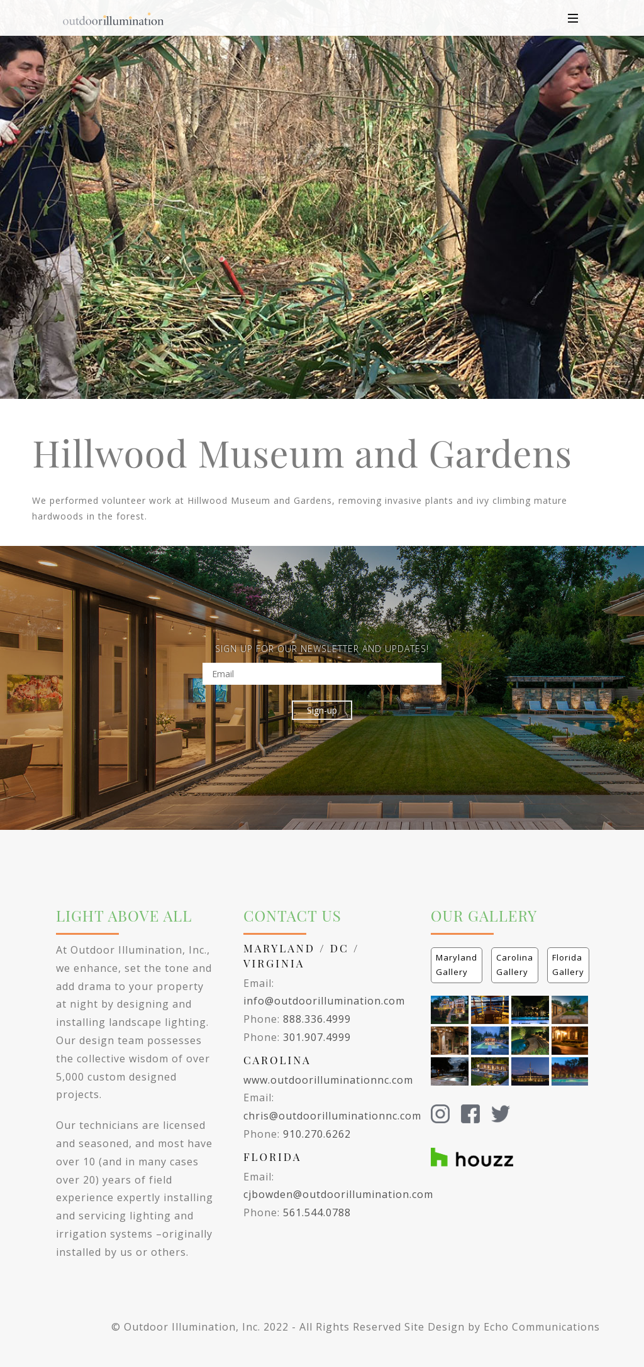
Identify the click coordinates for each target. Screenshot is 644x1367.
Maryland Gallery (456, 965)
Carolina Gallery (514, 965)
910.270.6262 (317, 1134)
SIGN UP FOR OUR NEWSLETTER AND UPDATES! (322, 649)
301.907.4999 (317, 1037)
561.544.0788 (317, 1212)
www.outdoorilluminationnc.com (328, 1080)
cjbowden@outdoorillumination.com (338, 1194)
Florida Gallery (568, 965)
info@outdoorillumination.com (324, 1001)
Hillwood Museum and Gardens (302, 452)
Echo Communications (542, 1327)
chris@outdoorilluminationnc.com (332, 1116)
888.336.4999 (317, 1019)
